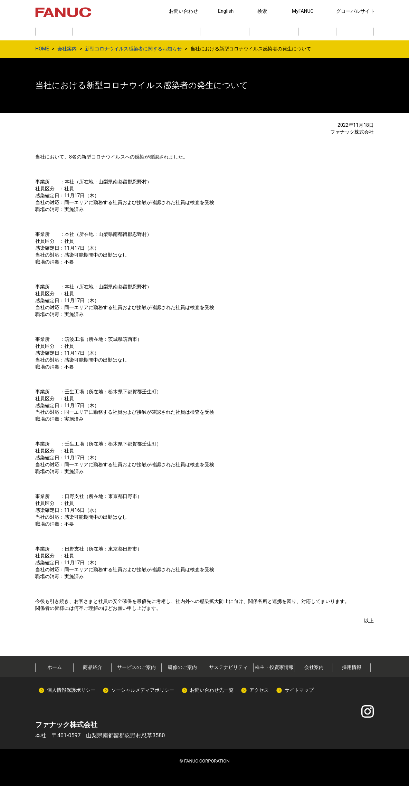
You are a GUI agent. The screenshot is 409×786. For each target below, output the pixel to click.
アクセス (259, 690)
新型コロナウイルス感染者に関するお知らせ (133, 48)
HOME (42, 48)
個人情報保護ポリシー (71, 690)
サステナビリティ (228, 667)
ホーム (54, 667)
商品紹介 (92, 667)
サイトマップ (299, 690)
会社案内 (67, 48)
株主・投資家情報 (274, 667)
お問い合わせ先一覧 (212, 690)
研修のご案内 (182, 667)
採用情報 (351, 667)
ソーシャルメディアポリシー (142, 690)
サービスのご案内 (136, 667)
